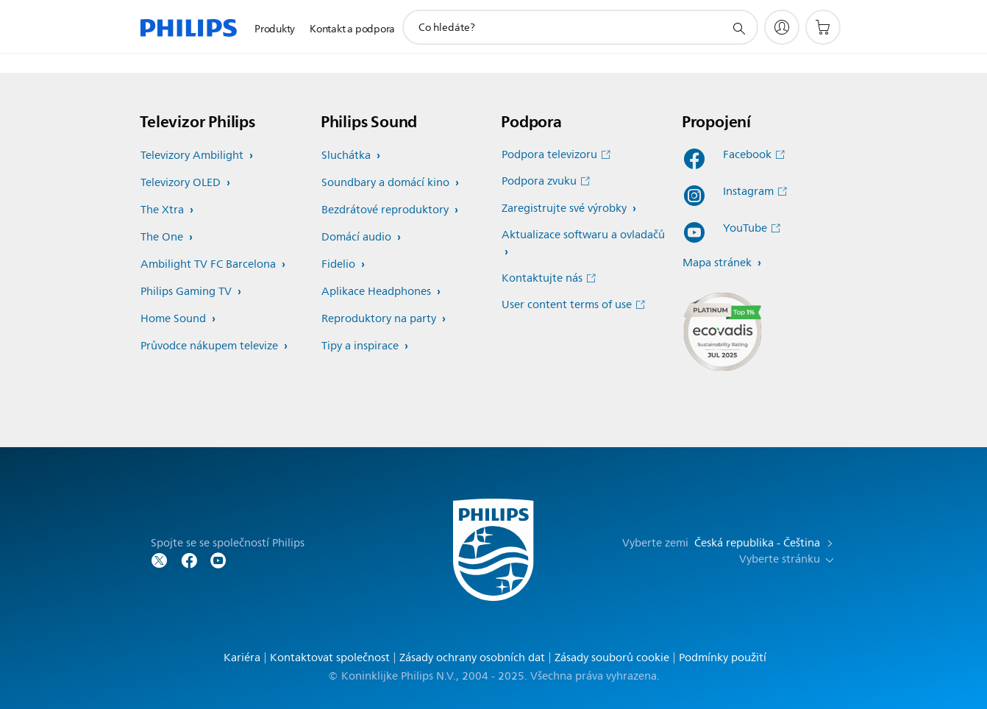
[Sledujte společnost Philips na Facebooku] (189, 559)
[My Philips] (781, 27)
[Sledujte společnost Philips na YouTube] (218, 559)
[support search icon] (738, 28)
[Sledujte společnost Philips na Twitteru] (159, 559)
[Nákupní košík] (823, 27)
